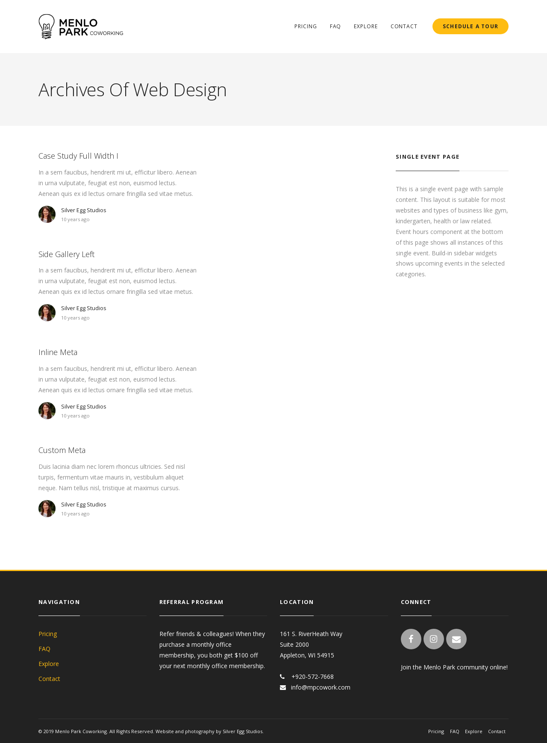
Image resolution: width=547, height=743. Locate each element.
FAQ (335, 26)
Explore (365, 26)
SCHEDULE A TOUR (470, 26)
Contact (404, 26)
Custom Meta (61, 450)
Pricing (305, 26)
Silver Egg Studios (83, 210)
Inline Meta (57, 352)
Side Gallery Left (66, 254)
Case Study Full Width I (78, 156)
